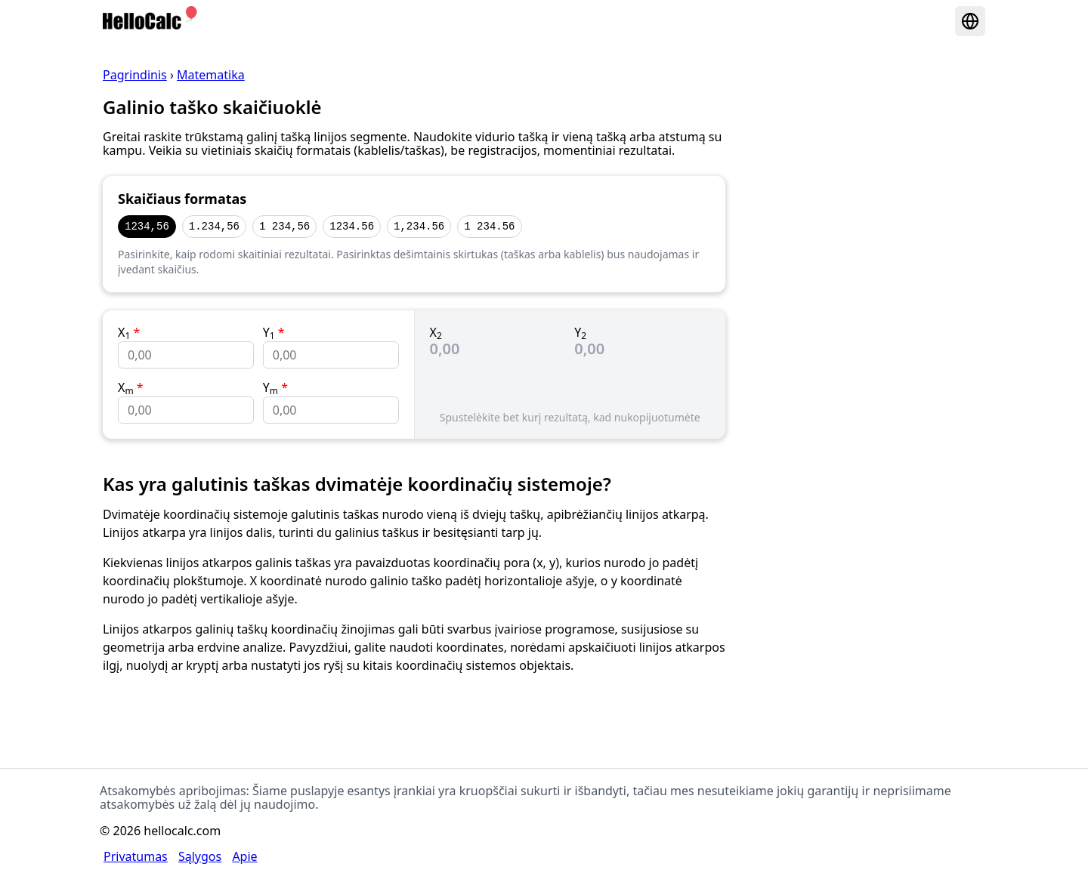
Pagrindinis (135, 74)
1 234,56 (284, 226)
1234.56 (351, 226)
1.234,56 (214, 226)
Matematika (211, 74)
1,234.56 (419, 226)
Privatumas (136, 856)
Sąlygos (199, 856)
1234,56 (147, 226)
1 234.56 (489, 226)
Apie (244, 856)
